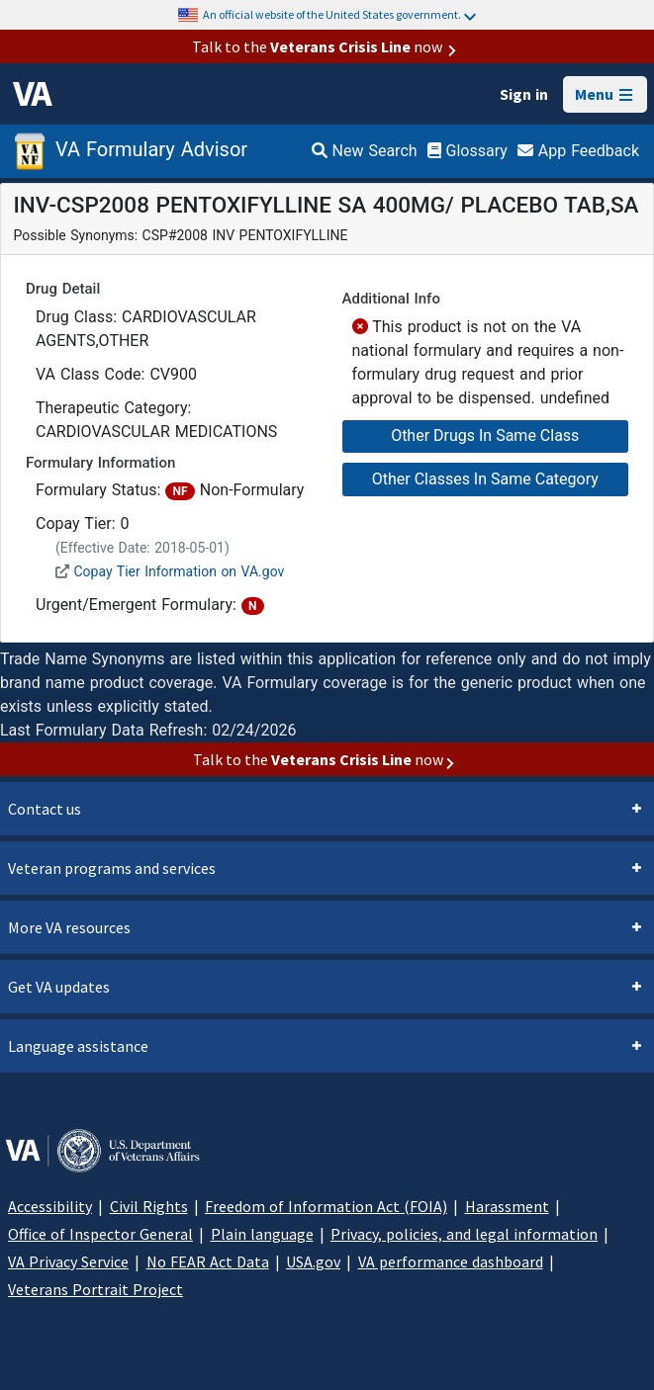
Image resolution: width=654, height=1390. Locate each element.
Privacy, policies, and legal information (464, 1234)
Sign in (524, 94)
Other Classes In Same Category (485, 479)
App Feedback (578, 150)
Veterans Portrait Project (95, 1289)
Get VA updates (59, 987)
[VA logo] (32, 94)
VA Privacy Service (68, 1261)
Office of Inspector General (100, 1234)
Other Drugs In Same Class (485, 435)
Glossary (467, 150)
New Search (365, 150)
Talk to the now (327, 46)
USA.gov (313, 1261)
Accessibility (50, 1206)
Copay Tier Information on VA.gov (178, 571)
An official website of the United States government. (339, 15)
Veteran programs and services (112, 868)
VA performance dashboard (450, 1261)
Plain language (262, 1234)
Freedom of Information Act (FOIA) (326, 1206)
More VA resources (69, 927)
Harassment (507, 1206)
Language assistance (78, 1046)
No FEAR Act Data (207, 1261)
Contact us (44, 809)
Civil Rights (149, 1206)
